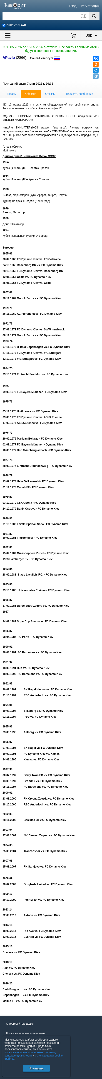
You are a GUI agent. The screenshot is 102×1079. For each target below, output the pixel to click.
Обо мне (30, 94)
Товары (11, 94)
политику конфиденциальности (30, 1054)
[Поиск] (94, 16)
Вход (73, 6)
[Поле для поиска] (51, 16)
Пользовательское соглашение (25, 1033)
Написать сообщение (79, 94)
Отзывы (50, 94)
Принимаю (36, 1068)
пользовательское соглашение (24, 1052)
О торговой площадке (20, 1023)
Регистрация (90, 6)
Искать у (16, 24)
